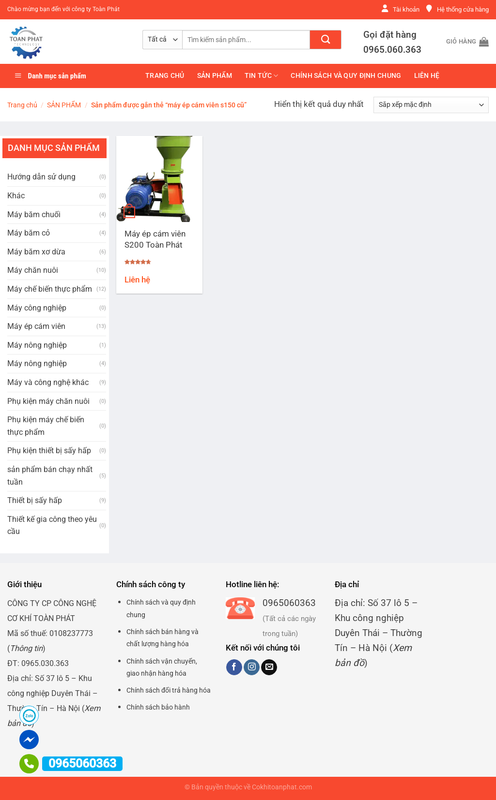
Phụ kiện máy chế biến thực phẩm (45, 426)
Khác (16, 195)
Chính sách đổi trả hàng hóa (168, 690)
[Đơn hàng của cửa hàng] (431, 105)
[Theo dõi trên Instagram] (252, 667)
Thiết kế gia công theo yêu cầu (52, 525)
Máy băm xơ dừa (36, 251)
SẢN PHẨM (214, 76)
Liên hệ (427, 76)
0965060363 (289, 602)
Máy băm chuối (34, 214)
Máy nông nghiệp (37, 345)
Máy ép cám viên (36, 326)
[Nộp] (325, 39)
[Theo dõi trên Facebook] (234, 667)
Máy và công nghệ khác (48, 382)
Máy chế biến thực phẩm (49, 289)
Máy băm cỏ (28, 232)
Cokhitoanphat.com (282, 787)
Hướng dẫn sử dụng (41, 176)
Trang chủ (165, 76)
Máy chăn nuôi (32, 270)
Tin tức (262, 75)
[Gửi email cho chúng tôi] (269, 667)
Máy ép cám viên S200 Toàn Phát (155, 239)
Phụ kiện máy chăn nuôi (48, 401)
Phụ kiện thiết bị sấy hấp (49, 450)
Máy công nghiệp (36, 307)
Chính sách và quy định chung (346, 76)
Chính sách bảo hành (158, 707)
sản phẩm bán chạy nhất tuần (50, 476)
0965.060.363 (392, 49)
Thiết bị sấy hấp (34, 500)
